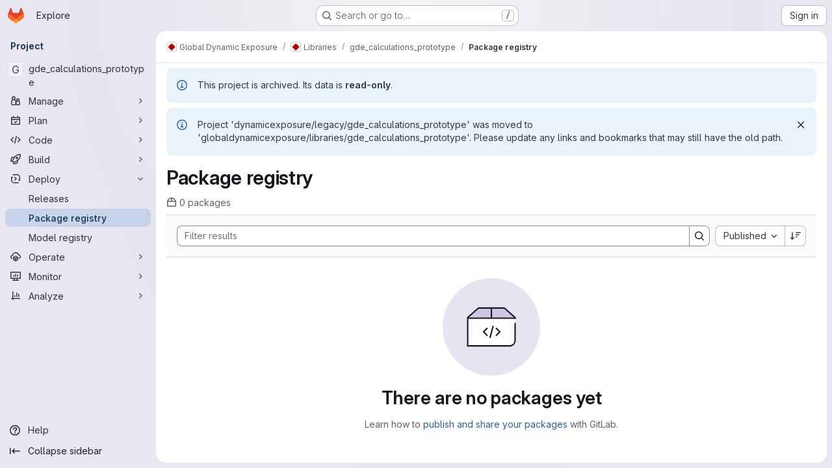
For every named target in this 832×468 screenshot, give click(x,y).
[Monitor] (78, 276)
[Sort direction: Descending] (795, 236)
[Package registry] (78, 218)
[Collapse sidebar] (78, 451)
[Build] (78, 159)
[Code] (78, 140)
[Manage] (78, 101)
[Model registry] (78, 237)
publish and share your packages (495, 424)
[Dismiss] (801, 125)
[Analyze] (78, 296)
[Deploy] (78, 179)
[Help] (78, 430)
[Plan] (78, 120)
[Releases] (78, 198)
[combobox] (750, 236)
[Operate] (78, 257)
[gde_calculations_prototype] (78, 75)
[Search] (427, 236)
